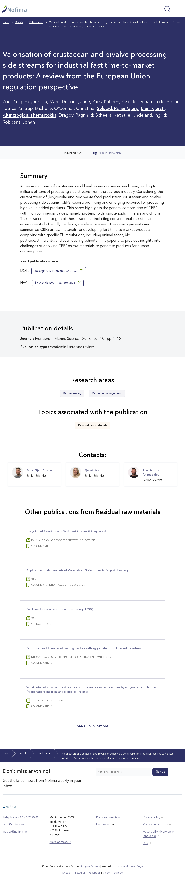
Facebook (94, 877)
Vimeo (105, 877)
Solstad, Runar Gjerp (118, 109)
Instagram (80, 877)
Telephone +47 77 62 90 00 (21, 822)
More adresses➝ (60, 846)
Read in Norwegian (107, 153)
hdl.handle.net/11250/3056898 (58, 283)
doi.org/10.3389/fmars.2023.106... (58, 271)
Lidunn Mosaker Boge (130, 871)
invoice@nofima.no (15, 836)
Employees (103, 829)
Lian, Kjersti (154, 109)
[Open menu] (149, 10)
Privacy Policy (151, 822)
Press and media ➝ (108, 822)
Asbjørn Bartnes (90, 871)
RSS (145, 847)
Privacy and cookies (156, 829)
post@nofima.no (13, 829)
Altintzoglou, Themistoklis (30, 116)
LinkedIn (67, 877)
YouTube (117, 877)
